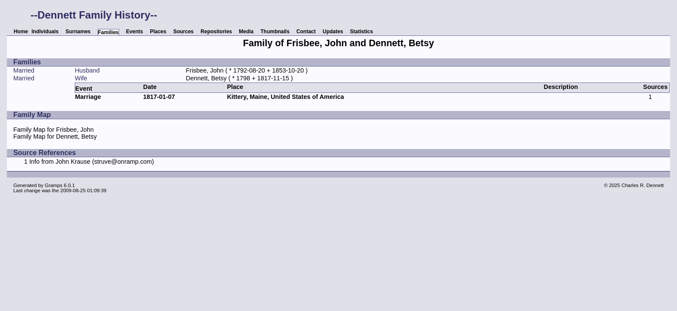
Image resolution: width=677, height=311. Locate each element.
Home (21, 32)
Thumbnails (274, 32)
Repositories (216, 32)
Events (134, 32)
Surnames (78, 32)
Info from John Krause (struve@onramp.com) (91, 161)
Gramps (54, 185)
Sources (183, 32)
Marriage (88, 96)
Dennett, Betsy (206, 78)
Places (158, 32)
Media (246, 32)
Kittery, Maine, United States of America (285, 96)
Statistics (361, 32)
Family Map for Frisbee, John (53, 129)
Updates (333, 32)
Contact (306, 32)
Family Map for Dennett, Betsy (55, 136)
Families (108, 32)
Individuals (45, 32)
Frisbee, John (205, 70)
